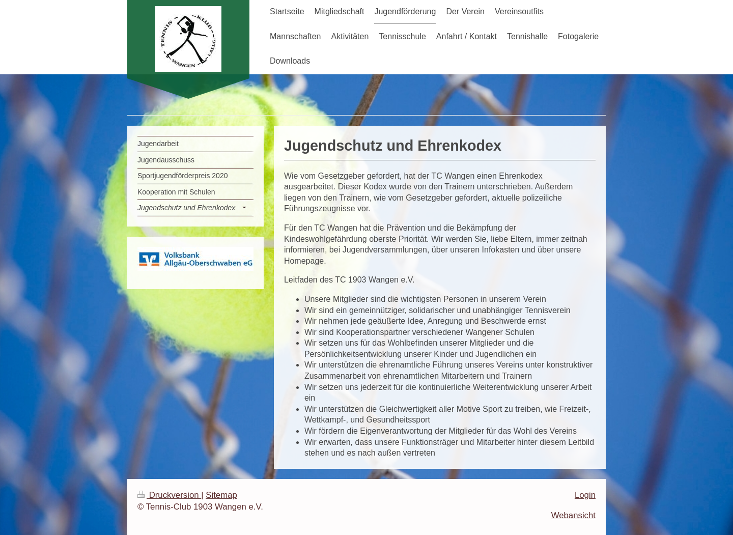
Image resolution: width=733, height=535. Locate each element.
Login (585, 495)
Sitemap (221, 495)
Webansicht (573, 515)
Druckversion (169, 495)
